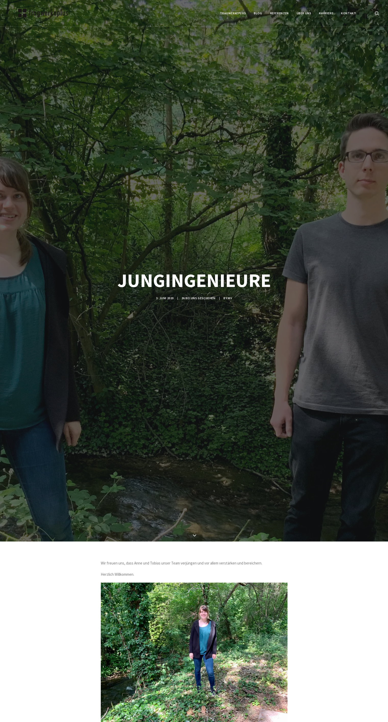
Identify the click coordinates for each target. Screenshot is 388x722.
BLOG (258, 13)
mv (230, 298)
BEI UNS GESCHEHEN (200, 298)
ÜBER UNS (304, 13)
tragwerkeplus (233, 13)
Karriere (326, 13)
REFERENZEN (279, 13)
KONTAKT (348, 13)
